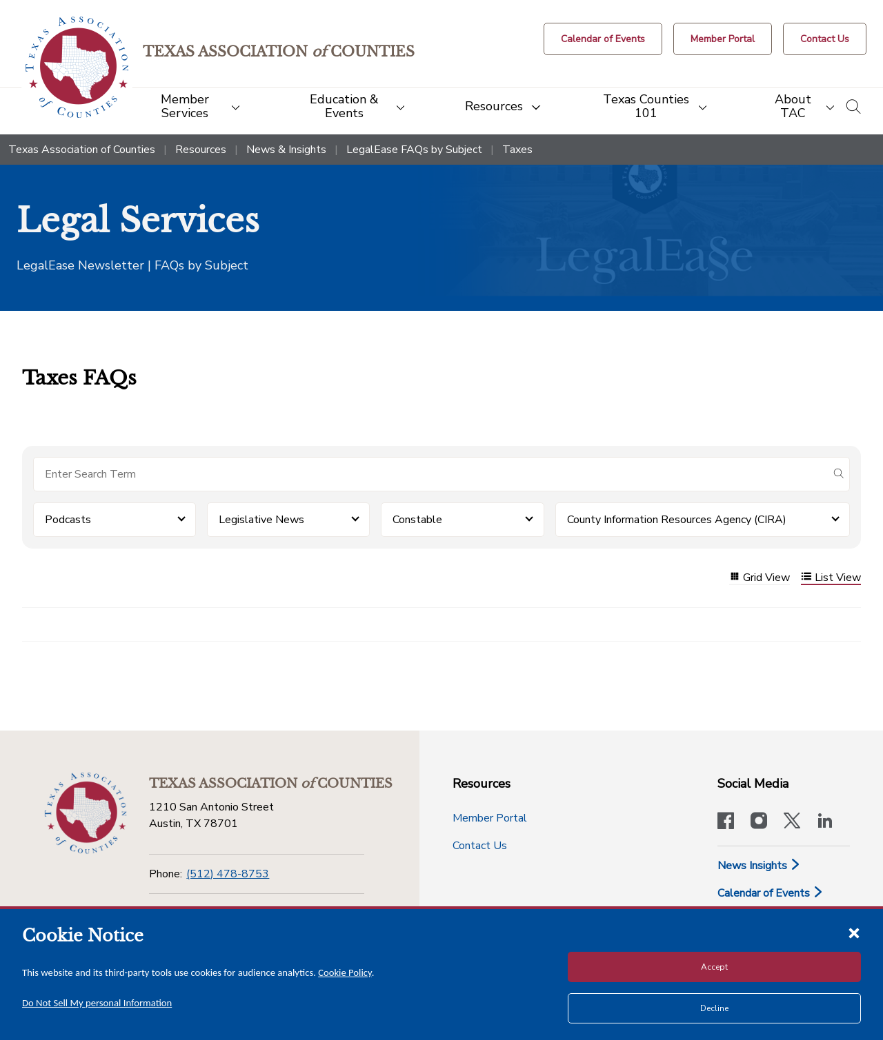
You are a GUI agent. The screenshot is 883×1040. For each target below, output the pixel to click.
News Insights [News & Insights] (759, 865)
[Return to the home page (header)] (77, 67)
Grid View (759, 578)
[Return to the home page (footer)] (85, 813)
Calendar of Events (770, 893)
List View (831, 578)
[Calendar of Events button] (603, 39)
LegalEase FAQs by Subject (414, 149)
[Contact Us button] (824, 39)
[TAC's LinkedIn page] (825, 822)
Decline (714, 1008)
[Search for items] (430, 474)
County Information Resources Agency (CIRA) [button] (676, 519)
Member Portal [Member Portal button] (490, 818)
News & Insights (286, 149)
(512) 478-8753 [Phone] (227, 873)
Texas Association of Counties (81, 149)
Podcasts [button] (68, 519)
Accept (714, 966)
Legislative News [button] (261, 519)
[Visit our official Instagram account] (759, 822)
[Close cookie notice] (854, 932)
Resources (200, 149)
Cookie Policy (345, 972)
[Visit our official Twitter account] (792, 822)
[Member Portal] (722, 39)
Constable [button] (417, 519)
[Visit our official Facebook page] (725, 822)
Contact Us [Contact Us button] (480, 845)
